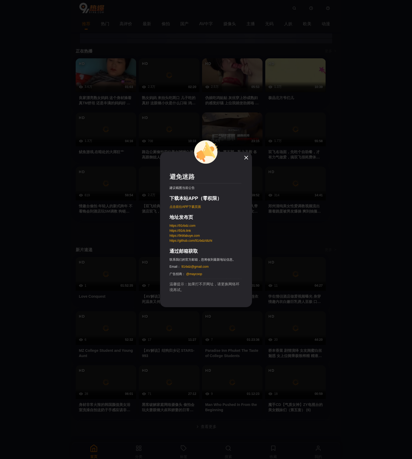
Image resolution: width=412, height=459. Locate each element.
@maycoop (194, 274)
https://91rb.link (180, 231)
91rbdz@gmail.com (195, 267)
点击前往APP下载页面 (185, 207)
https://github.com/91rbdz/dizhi (190, 241)
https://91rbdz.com (182, 226)
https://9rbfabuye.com (184, 236)
